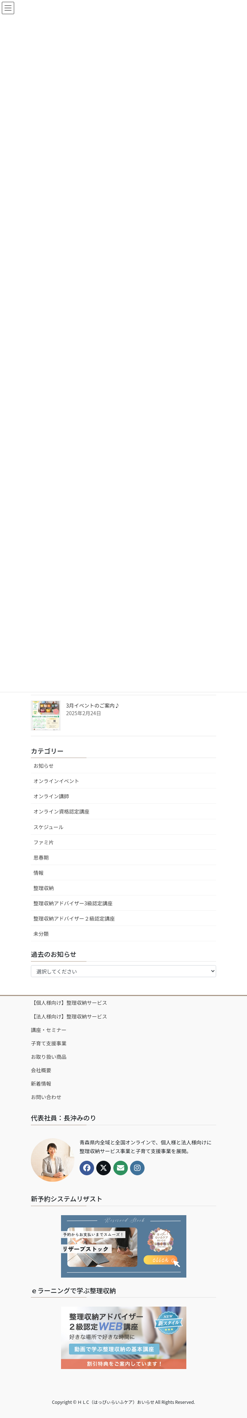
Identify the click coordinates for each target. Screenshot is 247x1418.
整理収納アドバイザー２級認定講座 (74, 918)
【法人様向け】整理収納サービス (69, 1016)
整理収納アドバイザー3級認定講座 (73, 903)
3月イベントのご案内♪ (93, 705)
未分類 (41, 933)
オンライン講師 (51, 796)
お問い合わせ (46, 1097)
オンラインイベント (56, 780)
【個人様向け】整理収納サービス (69, 1002)
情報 (38, 872)
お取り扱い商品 (48, 1056)
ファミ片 (43, 842)
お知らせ (43, 765)
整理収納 (43, 888)
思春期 (41, 857)
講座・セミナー (48, 1029)
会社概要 (41, 1070)
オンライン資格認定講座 (61, 811)
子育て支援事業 (48, 1043)
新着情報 (41, 1083)
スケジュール (48, 827)
